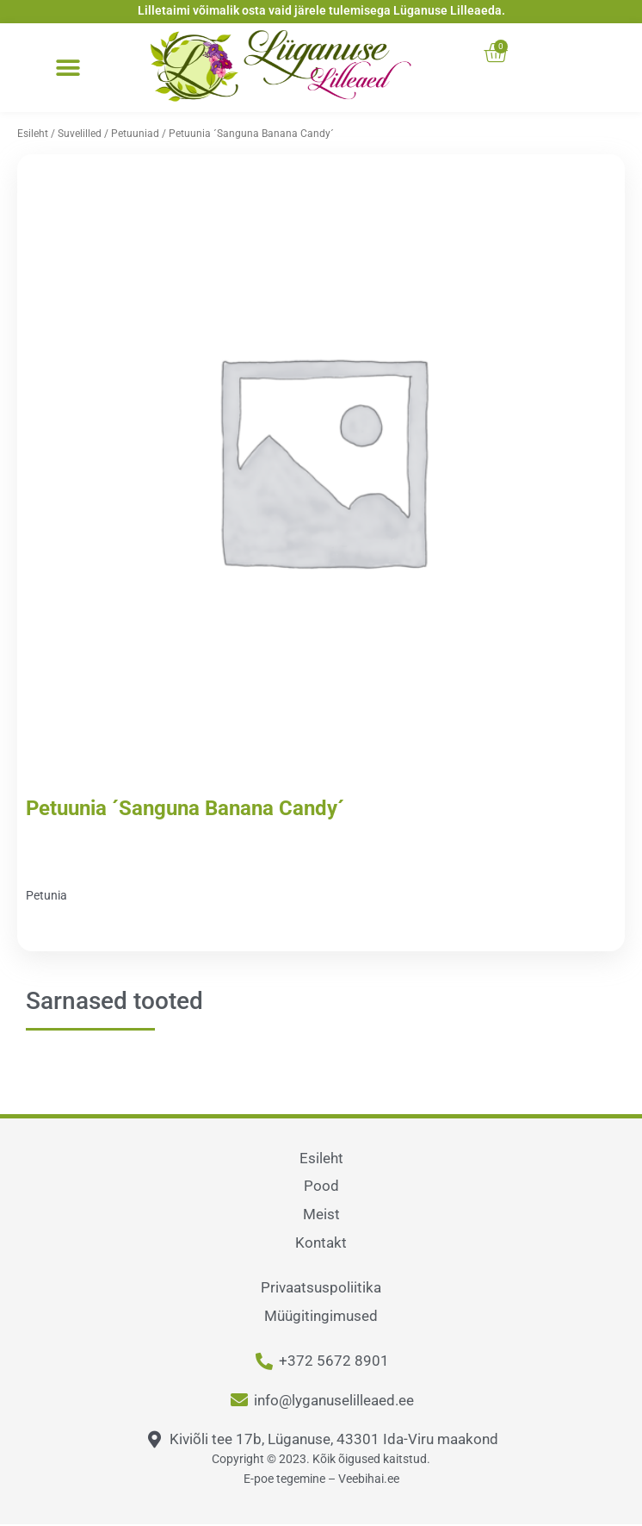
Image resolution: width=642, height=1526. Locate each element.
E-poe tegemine (284, 1479)
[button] (67, 68)
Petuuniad (135, 134)
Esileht (32, 134)
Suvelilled (80, 134)
